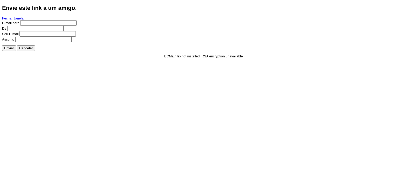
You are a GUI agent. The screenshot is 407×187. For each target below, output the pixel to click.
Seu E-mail (10, 34)
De (4, 28)
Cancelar (26, 48)
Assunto (8, 39)
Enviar (9, 48)
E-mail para (10, 23)
